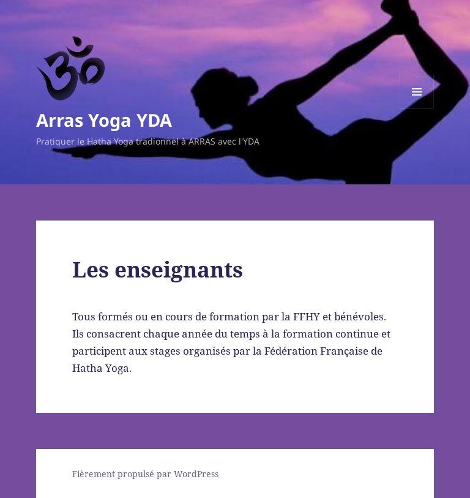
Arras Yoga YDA (104, 120)
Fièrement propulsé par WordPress (145, 474)
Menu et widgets (417, 108)
